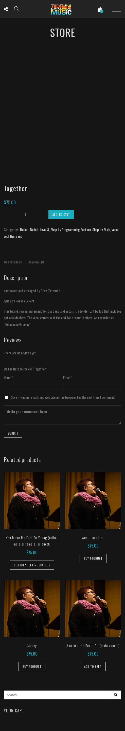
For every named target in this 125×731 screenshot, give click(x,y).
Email (68, 377)
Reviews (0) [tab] (36, 261)
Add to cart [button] (93, 666)
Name (8, 377)
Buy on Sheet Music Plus (32, 565)
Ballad (24, 229)
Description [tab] (13, 261)
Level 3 (44, 229)
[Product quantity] (25, 214)
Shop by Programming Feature (70, 229)
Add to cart (61, 214)
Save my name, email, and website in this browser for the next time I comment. (63, 397)
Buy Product (93, 558)
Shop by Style (101, 229)
